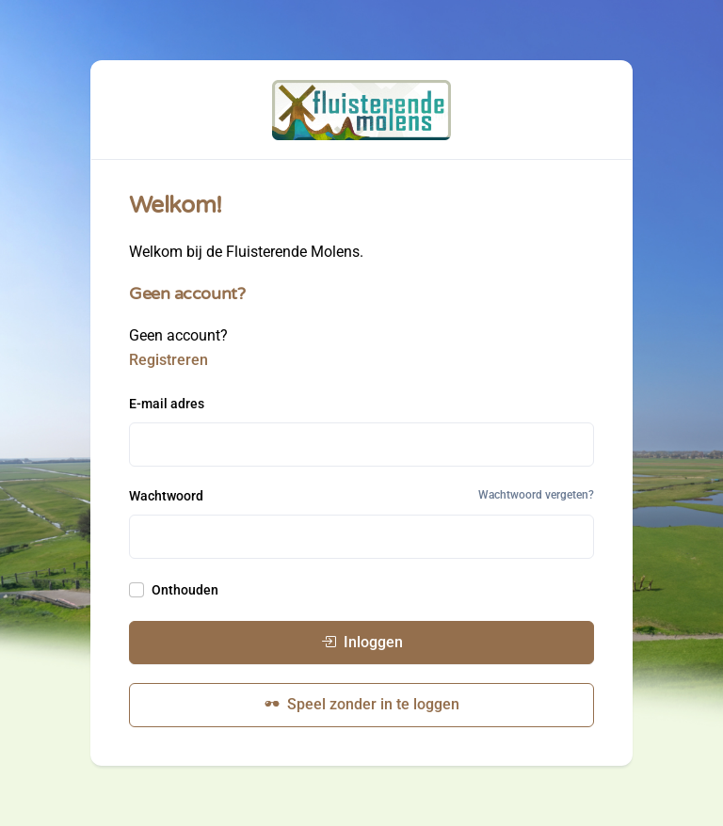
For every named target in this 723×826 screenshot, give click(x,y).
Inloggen (362, 642)
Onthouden (185, 589)
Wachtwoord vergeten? (536, 494)
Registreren (168, 360)
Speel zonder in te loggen (362, 704)
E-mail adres (166, 403)
